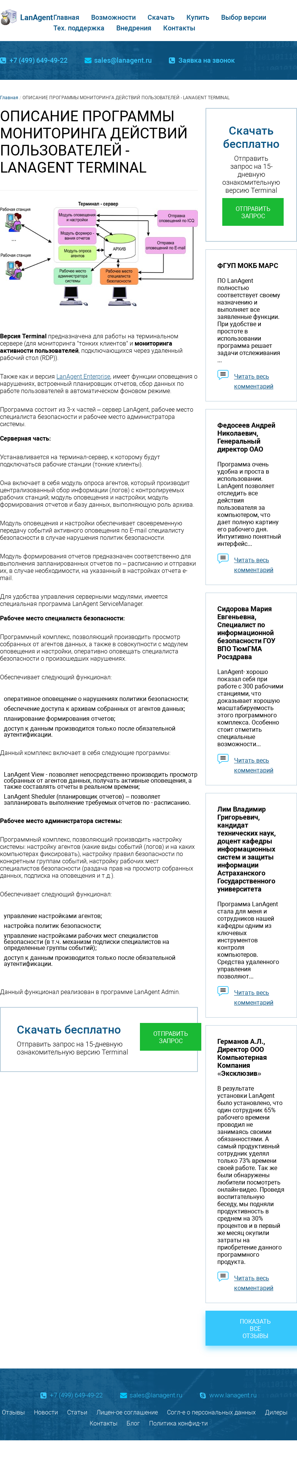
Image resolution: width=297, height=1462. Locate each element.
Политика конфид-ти (178, 1423)
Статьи (77, 1412)
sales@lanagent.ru (123, 60)
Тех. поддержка (78, 28)
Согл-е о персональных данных (211, 1412)
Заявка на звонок (206, 60)
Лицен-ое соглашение (127, 1412)
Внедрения (133, 28)
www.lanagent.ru (233, 1395)
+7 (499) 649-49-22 (38, 60)
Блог (133, 1423)
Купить (197, 17)
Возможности (113, 17)
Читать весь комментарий (253, 381)
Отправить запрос (170, 1037)
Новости (46, 1412)
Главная (66, 17)
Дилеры (276, 1412)
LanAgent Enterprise (83, 376)
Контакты (179, 28)
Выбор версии (243, 17)
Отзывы (13, 1412)
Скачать (161, 17)
